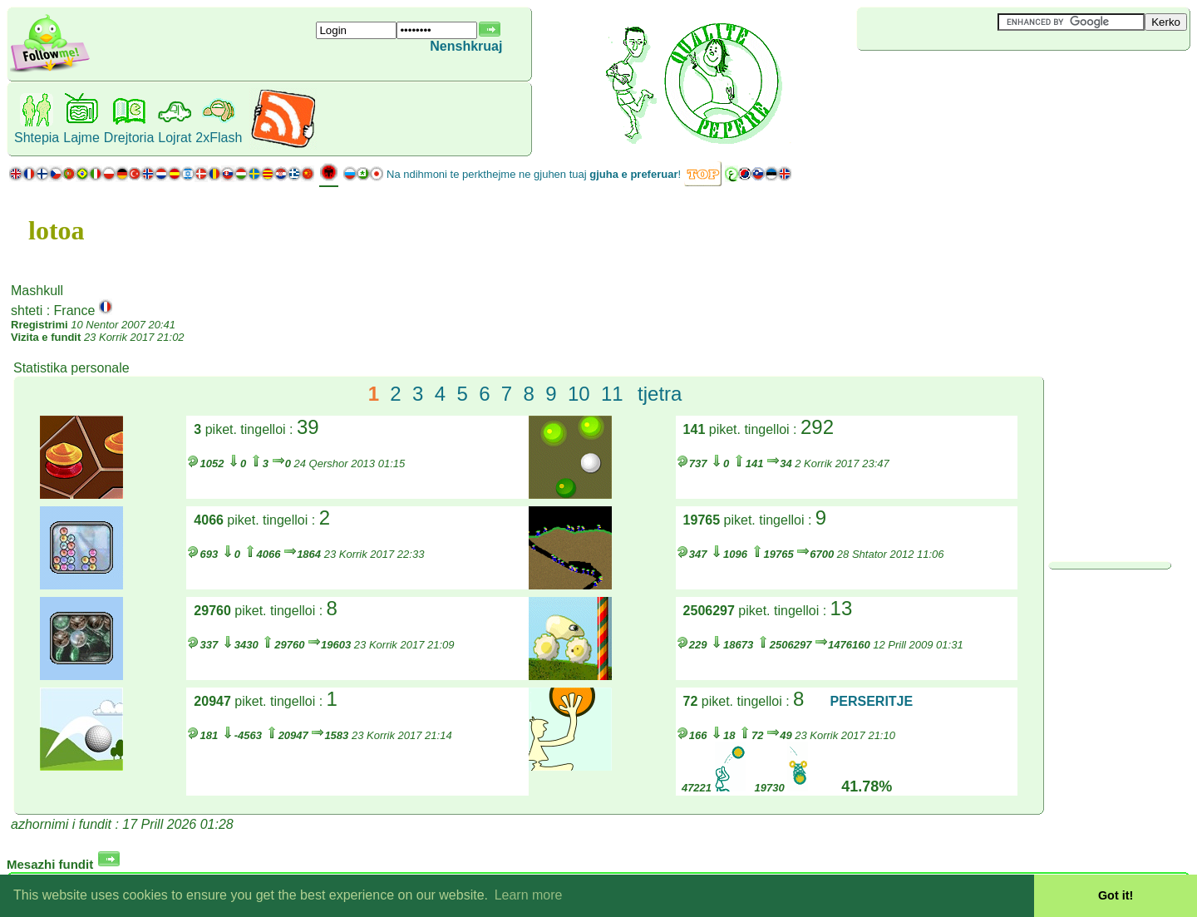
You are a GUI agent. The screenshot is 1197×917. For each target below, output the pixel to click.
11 (612, 393)
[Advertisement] (956, 78)
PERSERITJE (872, 701)
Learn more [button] (529, 895)
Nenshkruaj (466, 46)
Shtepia (36, 138)
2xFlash (218, 138)
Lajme (81, 138)
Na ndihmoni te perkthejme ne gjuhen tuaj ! (534, 174)
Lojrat (174, 138)
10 (579, 393)
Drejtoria (129, 138)
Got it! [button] (1115, 895)
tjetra (660, 393)
